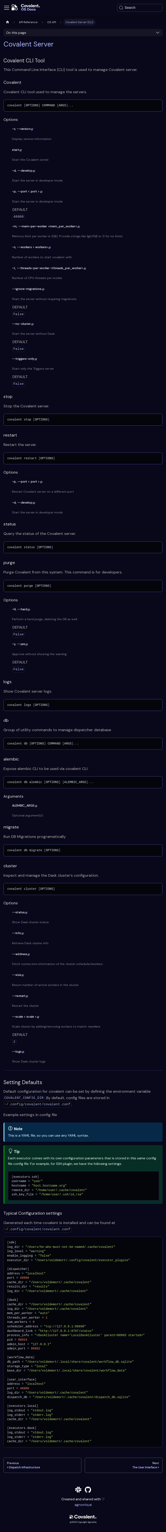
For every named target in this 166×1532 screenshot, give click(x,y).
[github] (88, 1490)
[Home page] (7, 22)
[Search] (140, 8)
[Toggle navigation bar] (6, 8)
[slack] (78, 1490)
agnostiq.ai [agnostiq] (83, 1504)
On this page (16, 32)
